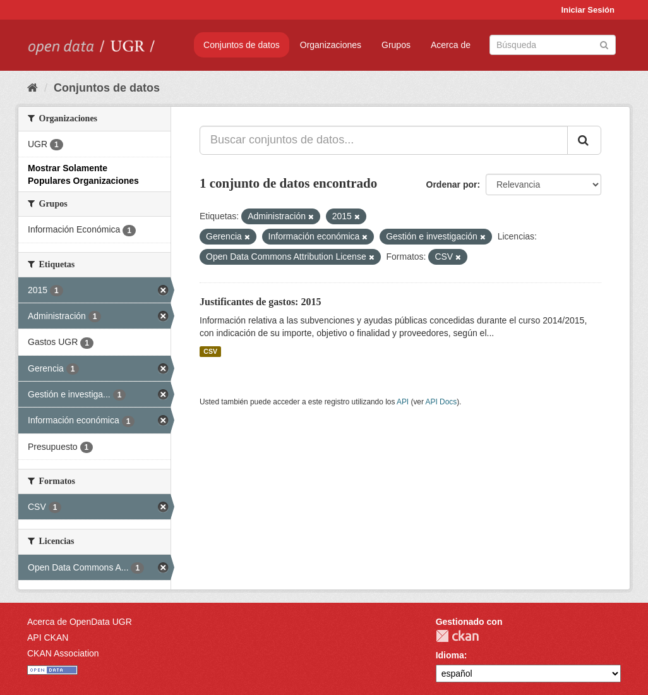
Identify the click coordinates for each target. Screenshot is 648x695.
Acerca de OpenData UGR (79, 622)
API (403, 401)
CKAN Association (63, 653)
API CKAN (47, 637)
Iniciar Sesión (588, 10)
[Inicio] (32, 88)
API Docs (441, 401)
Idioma (450, 655)
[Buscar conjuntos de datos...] (384, 140)
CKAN (457, 636)
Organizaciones (330, 45)
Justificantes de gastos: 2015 (260, 301)
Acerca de (451, 45)
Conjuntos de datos (241, 45)
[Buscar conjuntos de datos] (552, 45)
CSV (210, 351)
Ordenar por (451, 184)
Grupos (396, 45)
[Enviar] (604, 44)
